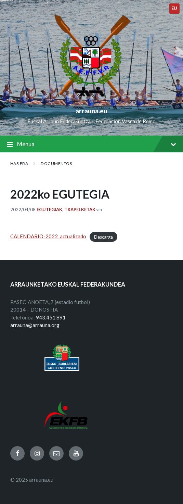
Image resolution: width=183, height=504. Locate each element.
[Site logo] (91, 100)
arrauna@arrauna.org (35, 325)
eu (174, 8)
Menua (91, 144)
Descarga (103, 236)
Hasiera (19, 163)
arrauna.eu (91, 111)
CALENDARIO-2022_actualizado (48, 236)
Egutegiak (49, 209)
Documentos (56, 163)
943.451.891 (51, 317)
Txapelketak (79, 209)
